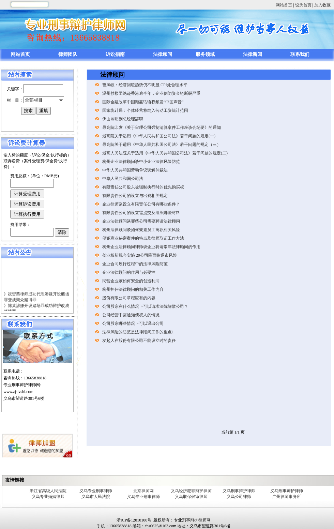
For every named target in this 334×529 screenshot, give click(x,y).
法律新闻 (252, 54)
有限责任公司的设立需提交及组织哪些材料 (141, 212)
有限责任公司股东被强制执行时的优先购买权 (143, 187)
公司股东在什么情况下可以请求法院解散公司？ (145, 306)
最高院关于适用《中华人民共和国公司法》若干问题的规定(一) (158, 136)
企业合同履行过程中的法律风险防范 (135, 263)
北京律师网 (143, 490)
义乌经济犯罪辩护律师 (191, 490)
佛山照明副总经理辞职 (122, 119)
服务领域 (205, 54)
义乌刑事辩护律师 (239, 490)
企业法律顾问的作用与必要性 (128, 272)
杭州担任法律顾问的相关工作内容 (133, 289)
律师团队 (67, 54)
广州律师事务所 (286, 496)
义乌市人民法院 (95, 496)
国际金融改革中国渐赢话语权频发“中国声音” (143, 102)
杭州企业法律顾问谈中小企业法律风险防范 (141, 161)
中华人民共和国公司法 (122, 178)
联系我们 (299, 54)
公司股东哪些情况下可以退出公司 (133, 323)
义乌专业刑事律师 (95, 490)
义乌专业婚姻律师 (48, 496)
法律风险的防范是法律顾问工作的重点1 (138, 332)
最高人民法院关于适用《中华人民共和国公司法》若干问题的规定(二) (165, 153)
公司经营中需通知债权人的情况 (131, 315)
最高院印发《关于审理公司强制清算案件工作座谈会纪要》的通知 (161, 127)
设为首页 (303, 5)
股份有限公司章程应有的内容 (128, 298)
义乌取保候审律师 (191, 496)
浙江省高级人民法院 (48, 490)
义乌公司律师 (239, 496)
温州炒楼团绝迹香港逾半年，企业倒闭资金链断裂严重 (151, 93)
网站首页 (284, 5)
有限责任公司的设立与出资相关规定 (135, 195)
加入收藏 (322, 5)
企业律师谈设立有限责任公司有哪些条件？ (141, 204)
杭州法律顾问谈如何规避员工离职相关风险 (141, 229)
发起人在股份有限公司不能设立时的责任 (139, 340)
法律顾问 (162, 54)
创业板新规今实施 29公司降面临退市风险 (139, 255)
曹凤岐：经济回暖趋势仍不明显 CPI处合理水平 (144, 84)
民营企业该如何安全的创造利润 (131, 280)
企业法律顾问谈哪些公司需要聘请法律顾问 (141, 221)
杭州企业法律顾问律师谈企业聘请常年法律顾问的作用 (151, 246)
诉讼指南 (115, 54)
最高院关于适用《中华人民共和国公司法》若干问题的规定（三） (161, 144)
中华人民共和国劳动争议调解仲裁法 (135, 170)
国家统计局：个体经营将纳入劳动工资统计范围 (145, 110)
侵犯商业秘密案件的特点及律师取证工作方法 (143, 238)
